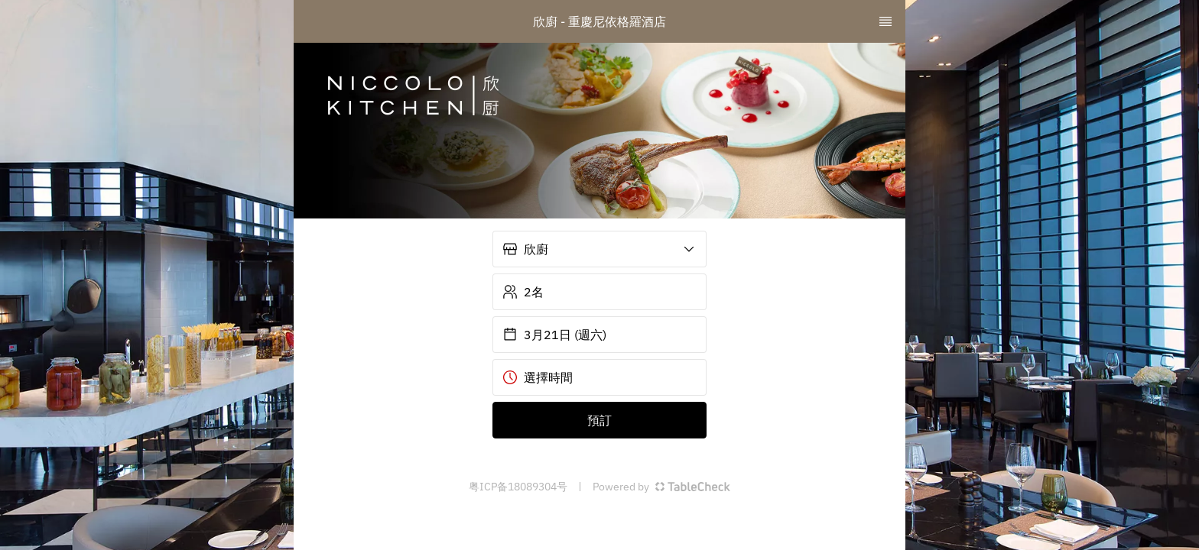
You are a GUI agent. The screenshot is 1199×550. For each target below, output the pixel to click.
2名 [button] (523, 291)
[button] (599, 249)
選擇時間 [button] (537, 377)
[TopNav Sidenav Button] (885, 21)
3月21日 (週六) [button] (554, 334)
